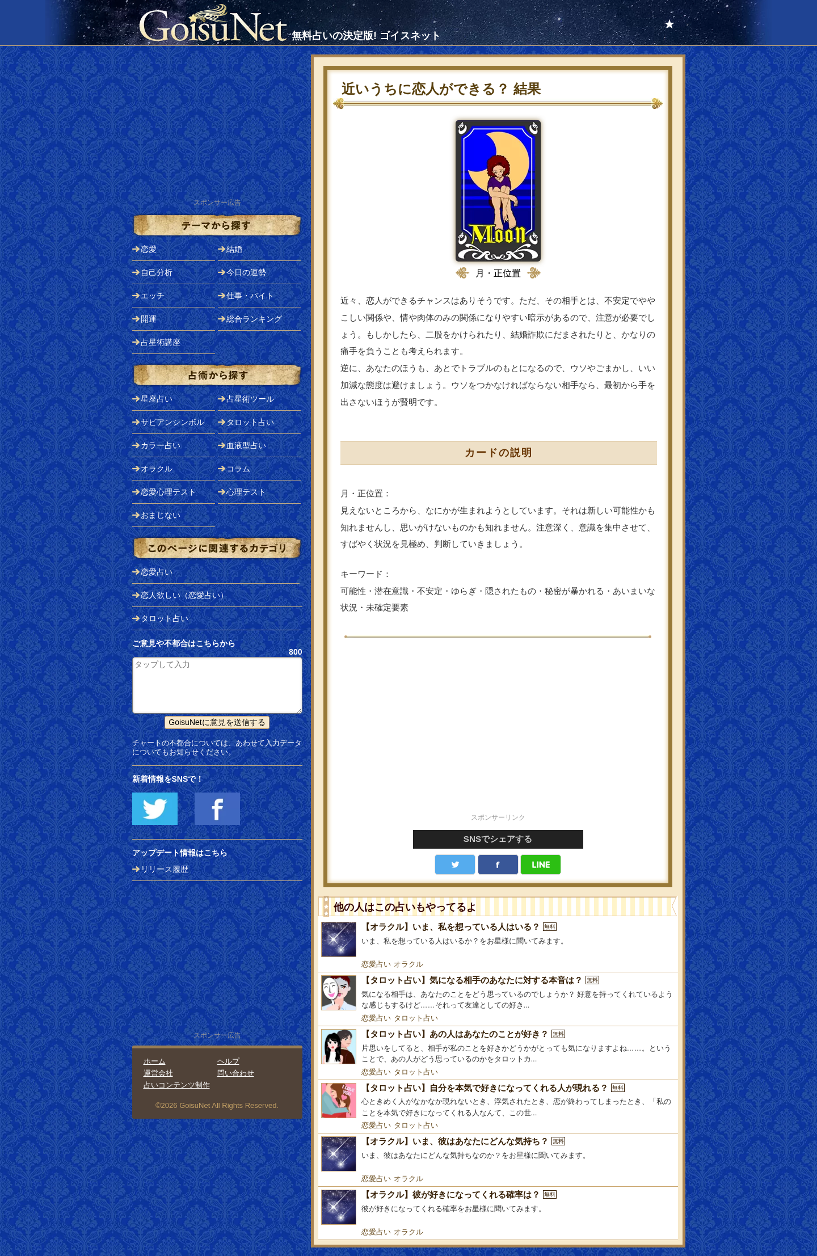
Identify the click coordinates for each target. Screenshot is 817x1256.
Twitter (455, 864)
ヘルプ (228, 1061)
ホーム (155, 1061)
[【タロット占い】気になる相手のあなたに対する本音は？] (498, 993)
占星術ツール (250, 398)
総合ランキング (254, 318)
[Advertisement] (498, 731)
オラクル (408, 964)
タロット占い (416, 1018)
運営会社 (158, 1073)
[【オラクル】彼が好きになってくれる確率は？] (498, 1207)
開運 (149, 318)
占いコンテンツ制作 (177, 1085)
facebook (498, 864)
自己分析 (156, 272)
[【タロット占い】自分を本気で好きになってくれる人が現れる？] (498, 1101)
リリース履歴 (164, 869)
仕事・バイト (250, 295)
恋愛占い (376, 964)
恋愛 (149, 249)
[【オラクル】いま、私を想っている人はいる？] (498, 939)
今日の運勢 (246, 272)
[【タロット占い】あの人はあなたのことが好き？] (498, 1047)
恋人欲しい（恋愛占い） (184, 595)
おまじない (160, 515)
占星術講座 (160, 342)
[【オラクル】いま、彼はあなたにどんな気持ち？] (498, 1153)
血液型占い (246, 445)
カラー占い (160, 445)
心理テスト (246, 491)
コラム (238, 468)
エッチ (153, 295)
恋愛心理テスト (168, 491)
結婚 (234, 249)
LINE (541, 864)
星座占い (156, 398)
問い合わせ (235, 1073)
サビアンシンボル (172, 422)
